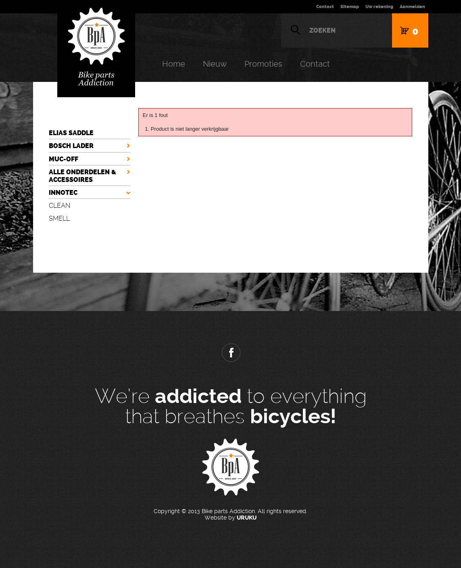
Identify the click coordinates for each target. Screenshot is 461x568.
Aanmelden (412, 6)
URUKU (247, 517)
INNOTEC (63, 192)
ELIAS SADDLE (71, 133)
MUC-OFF (63, 159)
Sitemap (349, 6)
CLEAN (59, 205)
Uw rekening (379, 6)
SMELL (59, 218)
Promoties (263, 64)
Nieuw (215, 64)
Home (173, 64)
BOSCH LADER (71, 146)
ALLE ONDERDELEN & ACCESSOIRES (82, 176)
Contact (325, 6)
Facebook (230, 352)
